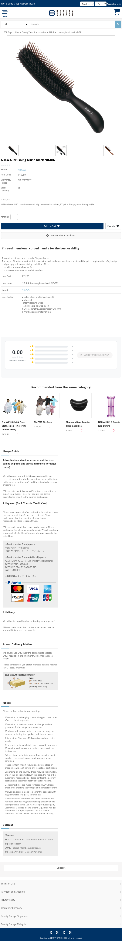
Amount (4, 216)
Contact (61, 867)
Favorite (113, 226)
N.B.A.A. (22, 169)
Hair (17, 32)
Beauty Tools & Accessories (34, 32)
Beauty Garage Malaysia (13, 924)
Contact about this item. (61, 235)
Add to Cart (52, 226)
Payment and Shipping (13, 891)
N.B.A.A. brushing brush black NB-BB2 (66, 32)
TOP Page (8, 32)
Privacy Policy (8, 899)
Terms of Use (8, 883)
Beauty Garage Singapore (14, 916)
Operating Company (11, 908)
